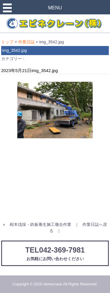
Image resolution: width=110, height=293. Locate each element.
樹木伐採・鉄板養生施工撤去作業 (40, 224)
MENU (55, 7)
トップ (7, 42)
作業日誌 (26, 42)
